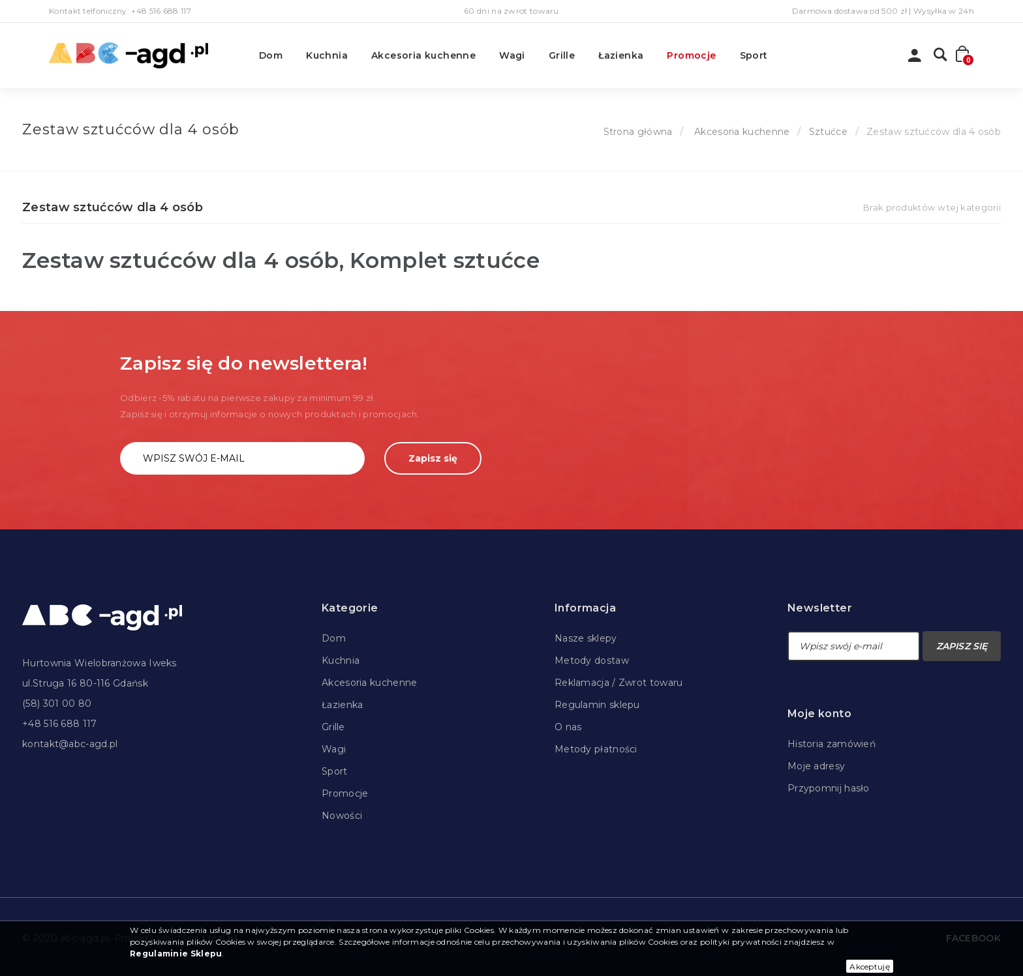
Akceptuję (869, 966)
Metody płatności (596, 749)
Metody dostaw (592, 660)
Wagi (512, 55)
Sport (754, 55)
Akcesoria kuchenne (423, 55)
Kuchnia (327, 55)
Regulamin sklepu (597, 705)
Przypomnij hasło (828, 788)
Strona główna (638, 131)
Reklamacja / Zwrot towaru (619, 682)
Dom (270, 55)
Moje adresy (816, 766)
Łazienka (620, 55)
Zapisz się (432, 458)
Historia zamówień (831, 744)
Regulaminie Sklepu (176, 953)
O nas (568, 727)
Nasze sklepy (586, 638)
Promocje (691, 55)
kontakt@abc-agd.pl (69, 744)
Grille (562, 55)
